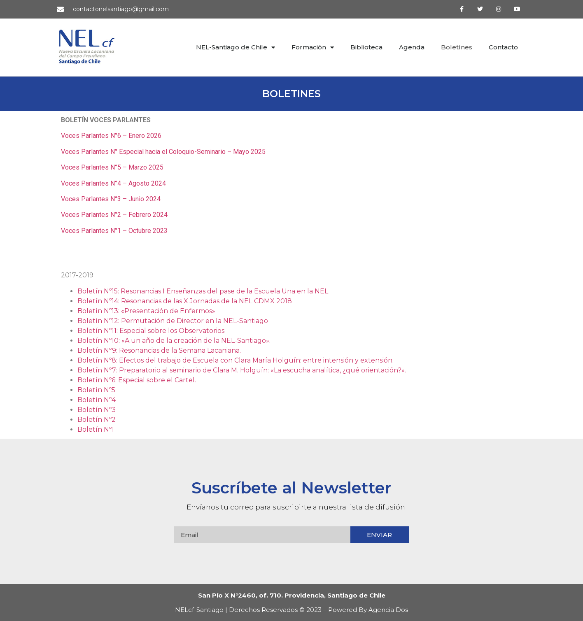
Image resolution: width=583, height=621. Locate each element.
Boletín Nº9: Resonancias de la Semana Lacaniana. (159, 350)
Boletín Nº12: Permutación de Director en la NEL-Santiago (172, 321)
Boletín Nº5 (96, 390)
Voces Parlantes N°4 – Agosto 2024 (113, 183)
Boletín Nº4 (96, 400)
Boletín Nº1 (95, 429)
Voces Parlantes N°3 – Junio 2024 (111, 199)
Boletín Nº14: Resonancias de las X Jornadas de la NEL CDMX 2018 (184, 301)
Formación (313, 47)
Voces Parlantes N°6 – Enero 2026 (111, 136)
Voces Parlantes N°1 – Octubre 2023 (114, 231)
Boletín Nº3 (96, 410)
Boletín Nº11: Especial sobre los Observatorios (150, 331)
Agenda (411, 47)
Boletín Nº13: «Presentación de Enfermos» (146, 311)
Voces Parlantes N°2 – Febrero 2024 (114, 215)
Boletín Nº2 (96, 419)
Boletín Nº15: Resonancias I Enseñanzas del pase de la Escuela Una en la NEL (202, 291)
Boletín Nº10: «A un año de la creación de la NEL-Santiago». (174, 340)
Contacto (503, 47)
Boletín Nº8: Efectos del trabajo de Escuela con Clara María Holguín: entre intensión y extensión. (235, 360)
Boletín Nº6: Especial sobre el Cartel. (136, 380)
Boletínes (456, 47)
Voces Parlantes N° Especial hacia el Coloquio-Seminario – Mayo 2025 (163, 152)
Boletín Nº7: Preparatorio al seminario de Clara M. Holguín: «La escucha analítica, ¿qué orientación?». (241, 370)
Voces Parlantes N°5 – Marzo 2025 (112, 167)
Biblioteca (366, 47)
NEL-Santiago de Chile (235, 47)
